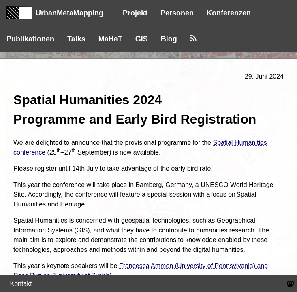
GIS (141, 39)
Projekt (135, 13)
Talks (76, 39)
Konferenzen (229, 13)
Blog (169, 39)
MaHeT (110, 39)
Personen (177, 13)
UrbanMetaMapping (54, 12)
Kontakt (21, 283)
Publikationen (30, 39)
